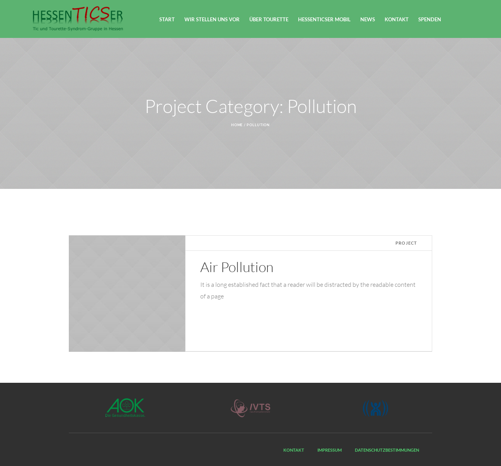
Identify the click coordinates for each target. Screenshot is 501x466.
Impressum (329, 449)
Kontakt (293, 449)
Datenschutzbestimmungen (387, 449)
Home (237, 125)
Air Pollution (236, 266)
